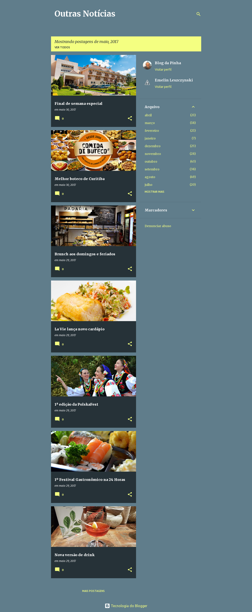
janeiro (150, 138)
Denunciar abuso (158, 226)
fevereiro (152, 131)
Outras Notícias (85, 14)
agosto (150, 177)
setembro (152, 169)
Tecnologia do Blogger (126, 606)
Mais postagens (93, 590)
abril (148, 115)
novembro (153, 154)
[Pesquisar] (198, 14)
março (150, 123)
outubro (151, 162)
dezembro (153, 146)
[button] (130, 119)
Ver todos (62, 47)
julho (148, 185)
